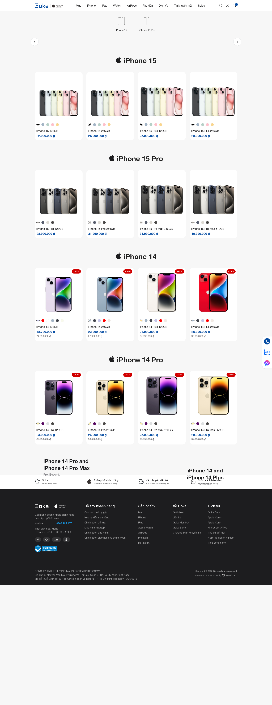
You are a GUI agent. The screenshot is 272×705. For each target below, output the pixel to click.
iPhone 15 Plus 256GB (205, 188)
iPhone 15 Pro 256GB (101, 286)
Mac (78, 5)
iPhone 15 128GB (47, 188)
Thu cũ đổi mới (216, 652)
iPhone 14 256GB (99, 384)
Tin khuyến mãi (183, 5)
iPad (104, 5)
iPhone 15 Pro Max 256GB (156, 286)
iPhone (91, 5)
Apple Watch (145, 647)
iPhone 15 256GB (99, 188)
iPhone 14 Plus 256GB (205, 384)
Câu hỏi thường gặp (96, 632)
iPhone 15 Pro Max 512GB (207, 286)
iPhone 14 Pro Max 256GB (207, 488)
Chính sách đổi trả (94, 642)
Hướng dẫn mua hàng (96, 637)
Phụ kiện (148, 5)
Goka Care (214, 632)
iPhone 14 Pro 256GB (101, 488)
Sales (201, 5)
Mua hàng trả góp (94, 647)
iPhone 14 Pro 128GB (49, 488)
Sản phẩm (146, 626)
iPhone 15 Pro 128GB (49, 286)
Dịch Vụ (163, 5)
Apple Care (214, 642)
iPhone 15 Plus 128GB (153, 188)
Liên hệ (177, 637)
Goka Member (181, 642)
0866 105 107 (64, 643)
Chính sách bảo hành (96, 652)
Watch (117, 5)
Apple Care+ (215, 637)
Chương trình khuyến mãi (187, 652)
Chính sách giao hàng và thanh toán (105, 657)
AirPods (132, 5)
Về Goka (179, 626)
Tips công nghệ (217, 662)
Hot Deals (144, 662)
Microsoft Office (217, 647)
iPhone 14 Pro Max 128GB (156, 488)
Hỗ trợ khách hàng (99, 626)
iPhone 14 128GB (47, 384)
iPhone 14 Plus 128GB (153, 384)
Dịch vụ (214, 626)
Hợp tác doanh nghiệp (221, 657)
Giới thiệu (178, 632)
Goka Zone (179, 647)
